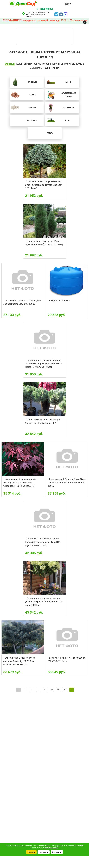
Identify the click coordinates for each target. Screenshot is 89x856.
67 (45, 689)
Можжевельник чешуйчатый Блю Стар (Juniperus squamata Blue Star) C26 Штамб (44, 185)
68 (51, 689)
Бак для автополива (60, 300)
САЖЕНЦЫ (10, 64)
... (38, 689)
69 (58, 689)
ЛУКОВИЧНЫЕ (68, 64)
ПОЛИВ (47, 68)
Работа (55, 68)
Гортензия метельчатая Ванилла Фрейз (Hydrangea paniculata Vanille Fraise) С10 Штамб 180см (43, 363)
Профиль (68, 3)
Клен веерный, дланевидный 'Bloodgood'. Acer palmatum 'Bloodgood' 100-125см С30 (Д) (19, 482)
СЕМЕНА (28, 64)
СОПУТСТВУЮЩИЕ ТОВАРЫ (46, 64)
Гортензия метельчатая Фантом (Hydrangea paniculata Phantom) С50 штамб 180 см (44, 601)
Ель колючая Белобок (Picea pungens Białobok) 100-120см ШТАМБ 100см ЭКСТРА (19, 661)
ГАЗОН (19, 64)
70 (65, 689)
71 (71, 689)
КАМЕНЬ (80, 64)
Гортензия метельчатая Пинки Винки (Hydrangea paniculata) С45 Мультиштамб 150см (42, 542)
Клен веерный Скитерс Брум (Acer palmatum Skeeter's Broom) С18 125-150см (66, 482)
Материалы (36, 68)
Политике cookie (51, 848)
